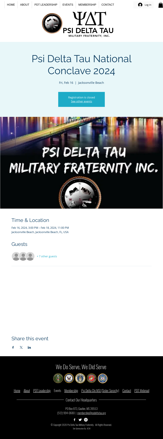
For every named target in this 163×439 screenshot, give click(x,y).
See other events (81, 101)
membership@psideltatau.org (91, 413)
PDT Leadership (42, 390)
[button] (24, 4)
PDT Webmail (141, 390)
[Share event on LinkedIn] (29, 347)
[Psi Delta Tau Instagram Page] (86, 420)
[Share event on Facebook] (13, 347)
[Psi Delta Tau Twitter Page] (80, 420)
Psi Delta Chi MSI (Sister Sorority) (100, 390)
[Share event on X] (21, 347)
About (27, 390)
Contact (126, 390)
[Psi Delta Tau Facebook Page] (74, 420)
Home (17, 390)
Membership (71, 390)
